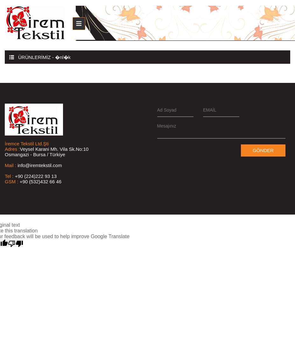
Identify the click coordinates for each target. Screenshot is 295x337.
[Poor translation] (15, 243)
